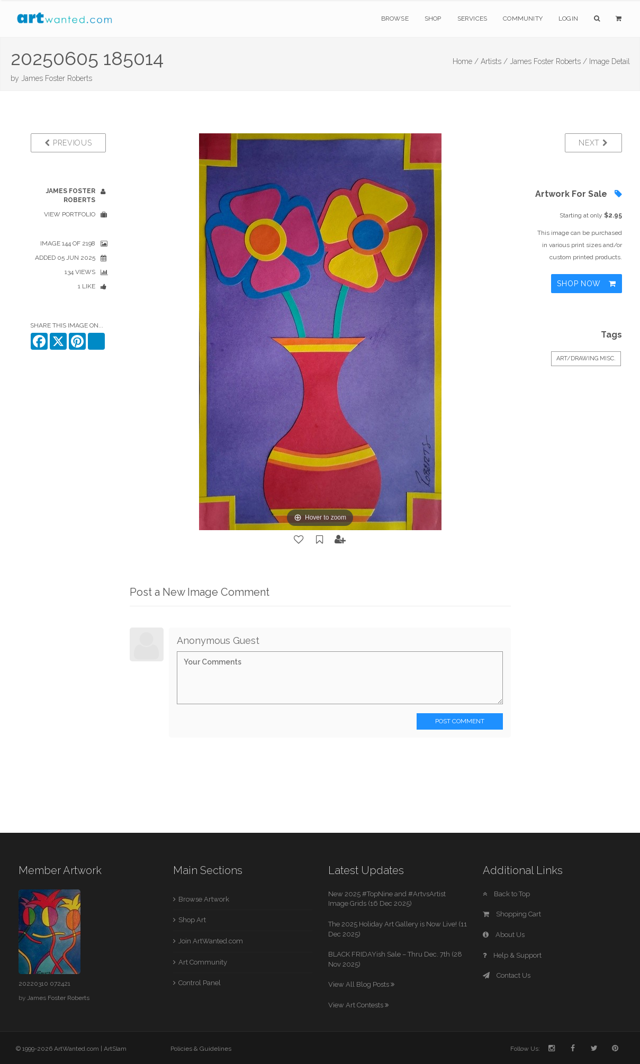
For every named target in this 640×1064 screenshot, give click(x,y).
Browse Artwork (203, 899)
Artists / (494, 61)
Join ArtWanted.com (210, 941)
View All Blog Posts (361, 984)
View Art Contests (358, 1005)
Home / (466, 61)
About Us (504, 935)
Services (472, 18)
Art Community (202, 962)
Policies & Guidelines (200, 1048)
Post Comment (459, 721)
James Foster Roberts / (548, 61)
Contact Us (506, 975)
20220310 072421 (44, 983)
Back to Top (506, 894)
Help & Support (512, 955)
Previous (68, 143)
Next (593, 143)
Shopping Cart (512, 914)
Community (523, 18)
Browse (395, 18)
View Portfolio (69, 214)
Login (568, 18)
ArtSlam (115, 1048)
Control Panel (199, 983)
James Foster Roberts (56, 78)
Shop (433, 18)
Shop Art (192, 920)
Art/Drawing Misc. (586, 358)
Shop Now (586, 283)
